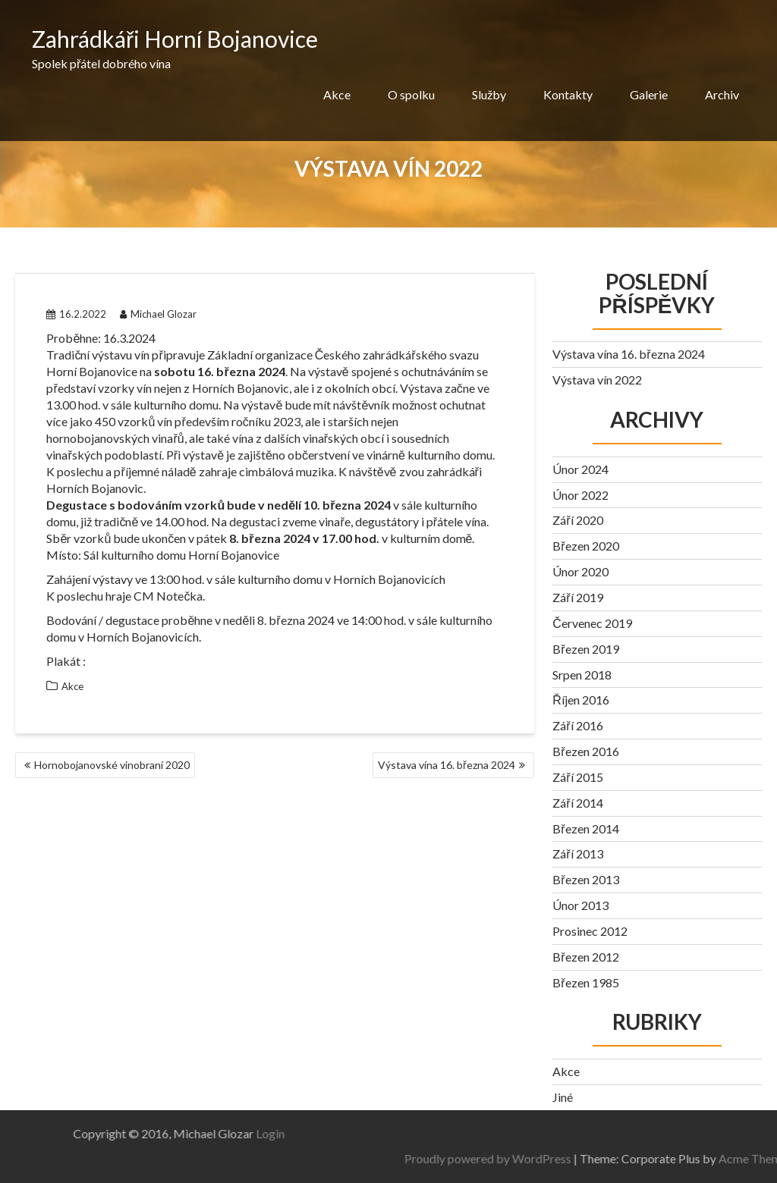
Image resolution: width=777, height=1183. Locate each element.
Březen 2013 (585, 879)
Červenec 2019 (592, 623)
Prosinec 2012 (590, 931)
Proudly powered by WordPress (625, 1158)
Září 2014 (577, 802)
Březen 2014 (585, 828)
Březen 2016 (585, 751)
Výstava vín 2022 (597, 379)
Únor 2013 (580, 905)
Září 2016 (577, 725)
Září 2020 (577, 520)
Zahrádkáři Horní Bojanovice (175, 38)
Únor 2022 (580, 495)
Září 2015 (577, 777)
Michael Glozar (158, 314)
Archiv (722, 94)
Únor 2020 (580, 571)
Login (132, 1133)
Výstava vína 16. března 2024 (446, 764)
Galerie (649, 94)
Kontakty (568, 94)
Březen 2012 (585, 956)
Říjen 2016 (580, 699)
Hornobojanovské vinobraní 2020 (112, 764)
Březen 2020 (585, 545)
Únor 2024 (580, 469)
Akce (337, 94)
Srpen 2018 (582, 674)
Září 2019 (577, 597)
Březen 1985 (585, 982)
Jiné (562, 1097)
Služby (489, 94)
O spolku (411, 94)
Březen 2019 (585, 649)
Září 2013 (577, 853)
